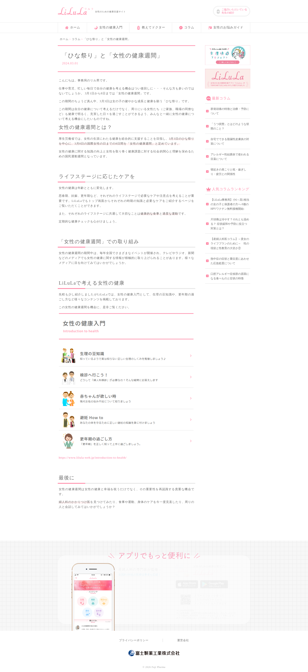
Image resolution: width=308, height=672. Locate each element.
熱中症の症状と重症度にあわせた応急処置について (230, 261)
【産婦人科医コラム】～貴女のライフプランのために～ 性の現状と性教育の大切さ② (230, 243)
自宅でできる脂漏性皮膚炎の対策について (230, 141)
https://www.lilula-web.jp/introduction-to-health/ (93, 457)
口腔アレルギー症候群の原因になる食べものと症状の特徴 (230, 276)
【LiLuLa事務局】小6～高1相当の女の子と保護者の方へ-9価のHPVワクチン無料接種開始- (230, 204)
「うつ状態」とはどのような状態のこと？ (230, 126)
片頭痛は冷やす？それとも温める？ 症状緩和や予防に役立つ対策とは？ (230, 224)
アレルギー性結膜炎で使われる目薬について (230, 156)
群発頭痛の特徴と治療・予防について (230, 111)
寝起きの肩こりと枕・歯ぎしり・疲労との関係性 (228, 172)
